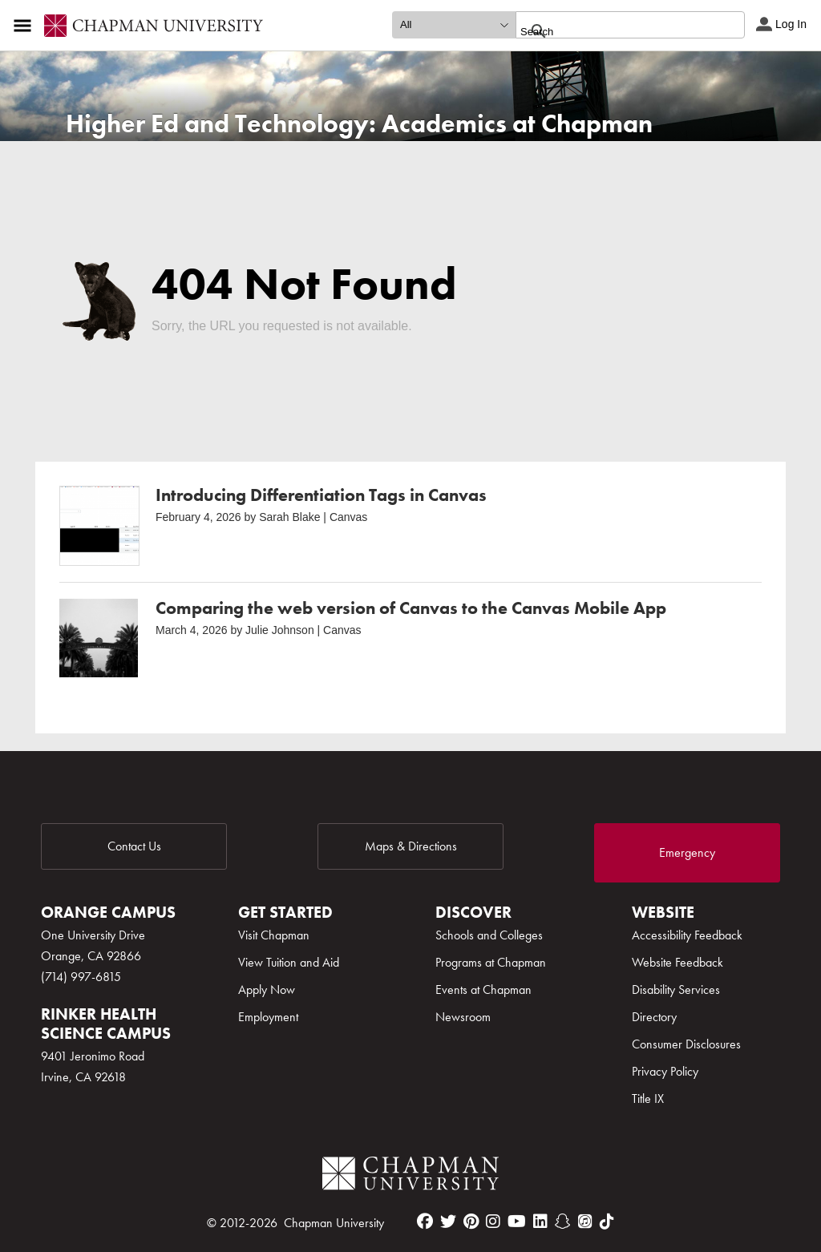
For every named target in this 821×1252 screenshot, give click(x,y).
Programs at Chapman (490, 962)
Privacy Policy (665, 1071)
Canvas (348, 517)
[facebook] (425, 1221)
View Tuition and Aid (288, 962)
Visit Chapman (273, 935)
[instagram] (493, 1221)
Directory (654, 1016)
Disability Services (676, 989)
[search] (613, 31)
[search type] (454, 24)
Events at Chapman (483, 989)
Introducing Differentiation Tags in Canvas (321, 495)
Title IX (648, 1098)
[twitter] (448, 1221)
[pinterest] (471, 1221)
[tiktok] (607, 1221)
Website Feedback (677, 962)
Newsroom (463, 1016)
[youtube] (517, 1221)
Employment (268, 1016)
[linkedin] (540, 1221)
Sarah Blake (289, 517)
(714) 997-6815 (81, 976)
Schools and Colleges (489, 935)
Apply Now (266, 989)
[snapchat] (563, 1221)
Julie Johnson (279, 630)
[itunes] (585, 1221)
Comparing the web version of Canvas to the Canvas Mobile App (411, 608)
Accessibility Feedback (687, 935)
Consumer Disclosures (686, 1044)
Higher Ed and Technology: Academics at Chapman (359, 123)
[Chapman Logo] (410, 1176)
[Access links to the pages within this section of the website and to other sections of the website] (25, 25)
